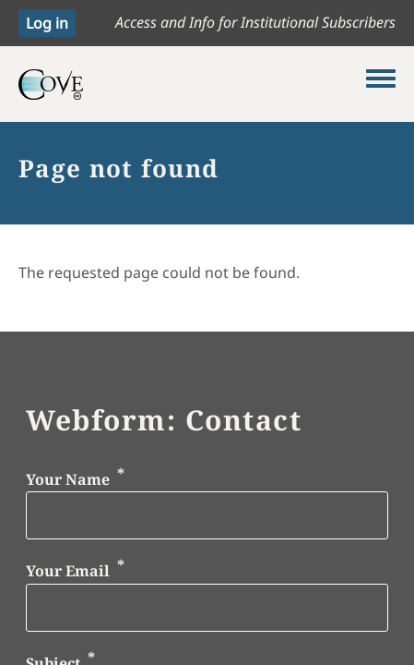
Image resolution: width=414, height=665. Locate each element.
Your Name (68, 479)
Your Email (68, 571)
